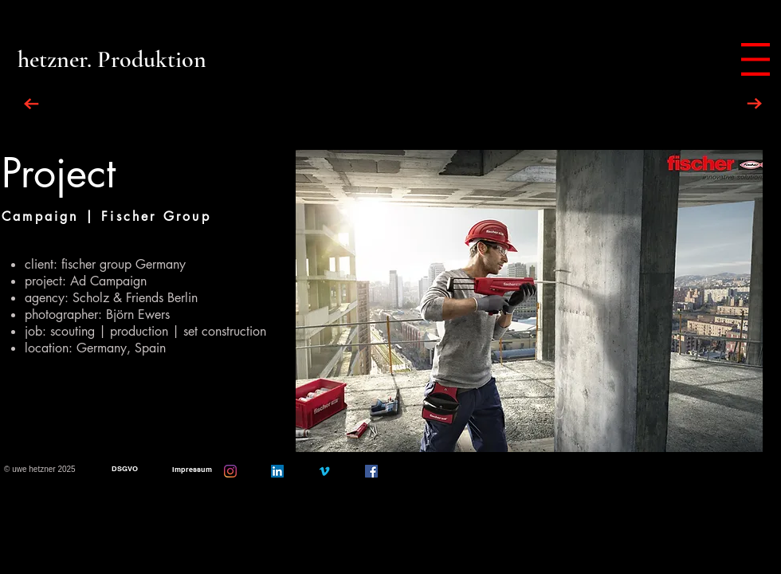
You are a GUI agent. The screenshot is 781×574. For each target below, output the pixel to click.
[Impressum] (192, 470)
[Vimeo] (324, 471)
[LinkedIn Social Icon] (277, 471)
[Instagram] (230, 471)
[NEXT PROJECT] (755, 103)
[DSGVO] (125, 469)
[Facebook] (371, 471)
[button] (755, 59)
